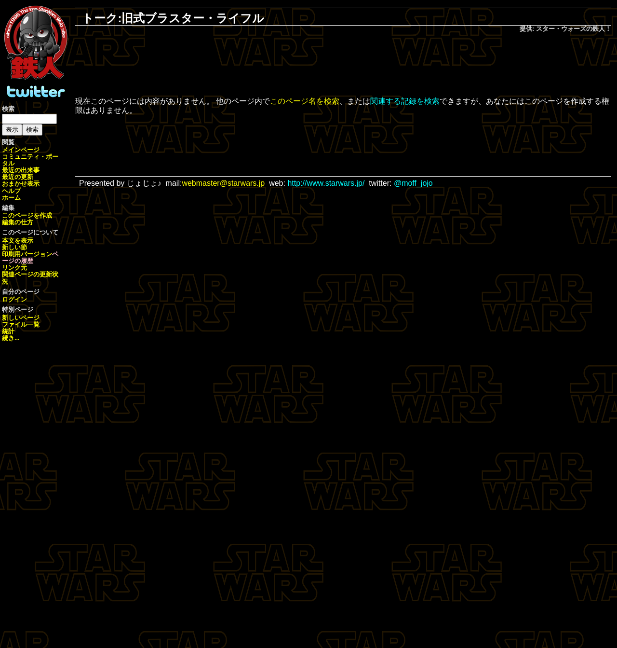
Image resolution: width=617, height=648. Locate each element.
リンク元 (14, 267)
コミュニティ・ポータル (30, 160)
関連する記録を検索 (405, 101)
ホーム (11, 197)
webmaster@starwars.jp (223, 183)
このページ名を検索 (304, 101)
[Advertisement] (343, 65)
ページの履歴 (30, 257)
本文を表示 (17, 240)
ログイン (14, 299)
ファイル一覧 (21, 324)
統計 (8, 331)
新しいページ (21, 317)
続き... (11, 338)
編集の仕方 (17, 222)
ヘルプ (11, 190)
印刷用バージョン (27, 254)
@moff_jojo (413, 183)
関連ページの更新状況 (30, 278)
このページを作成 (27, 215)
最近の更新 (17, 176)
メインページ (21, 149)
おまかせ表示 (21, 183)
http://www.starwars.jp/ (325, 183)
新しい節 (14, 247)
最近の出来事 (21, 170)
